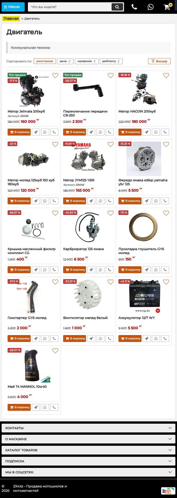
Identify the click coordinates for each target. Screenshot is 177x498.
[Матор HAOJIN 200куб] (143, 90)
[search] (76, 7)
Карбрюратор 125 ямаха (83, 249)
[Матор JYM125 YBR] (88, 159)
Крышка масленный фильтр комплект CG (32, 251)
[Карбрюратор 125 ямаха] (88, 227)
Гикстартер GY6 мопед (27, 318)
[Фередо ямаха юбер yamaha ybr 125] (143, 159)
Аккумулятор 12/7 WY (136, 318)
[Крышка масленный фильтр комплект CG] (33, 227)
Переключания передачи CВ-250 (88, 116)
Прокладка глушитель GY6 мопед (141, 251)
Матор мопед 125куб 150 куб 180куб (33, 184)
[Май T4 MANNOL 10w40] (33, 365)
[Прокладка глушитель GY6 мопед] (143, 227)
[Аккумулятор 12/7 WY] (143, 296)
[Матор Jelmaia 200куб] (33, 90)
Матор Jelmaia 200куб (33, 114)
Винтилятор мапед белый (85, 318)
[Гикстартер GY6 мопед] (33, 296)
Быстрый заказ (36, 132)
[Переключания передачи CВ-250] (88, 90)
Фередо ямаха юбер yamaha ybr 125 (142, 182)
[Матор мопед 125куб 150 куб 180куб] (33, 159)
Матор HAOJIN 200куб (137, 111)
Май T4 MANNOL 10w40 (27, 387)
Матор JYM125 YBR (88, 182)
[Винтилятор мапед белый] (88, 296)
